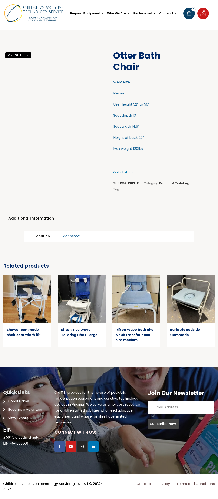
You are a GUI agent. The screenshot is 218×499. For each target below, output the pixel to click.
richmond (128, 189)
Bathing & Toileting (174, 183)
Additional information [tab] (31, 218)
